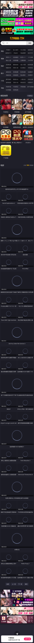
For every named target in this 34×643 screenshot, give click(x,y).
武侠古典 (30, 79)
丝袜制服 (15, 60)
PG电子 (8, 50)
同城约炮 (8, 87)
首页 (8, 584)
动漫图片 (30, 72)
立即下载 (27, 639)
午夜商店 (15, 87)
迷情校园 (8, 82)
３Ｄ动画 (30, 57)
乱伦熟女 (23, 68)
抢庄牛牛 (30, 53)
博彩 (2, 51)
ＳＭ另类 (30, 60)
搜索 (30, 43)
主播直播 (23, 60)
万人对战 (23, 50)
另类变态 (30, 68)
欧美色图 (23, 72)
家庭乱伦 (15, 79)
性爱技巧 (30, 82)
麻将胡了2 (8, 53)
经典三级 (15, 68)
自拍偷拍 (15, 57)
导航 (2, 88)
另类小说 (15, 82)
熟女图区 (23, 75)
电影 (2, 66)
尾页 (26, 584)
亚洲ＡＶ (8, 57)
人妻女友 (23, 79)
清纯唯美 (15, 75)
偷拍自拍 (15, 64)
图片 (2, 73)
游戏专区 (30, 50)
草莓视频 (23, 87)
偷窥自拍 (8, 72)
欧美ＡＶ (23, 57)
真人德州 (15, 50)
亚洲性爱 (8, 64)
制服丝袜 (8, 68)
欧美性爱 (30, 64)
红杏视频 (8, 90)
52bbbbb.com (17, 38)
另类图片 (30, 75)
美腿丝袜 (8, 75)
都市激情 (8, 79)
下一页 (20, 584)
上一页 (14, 584)
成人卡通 (23, 64)
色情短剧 (15, 90)
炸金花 (16, 53)
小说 (2, 81)
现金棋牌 (23, 53)
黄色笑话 (23, 82)
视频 (2, 59)
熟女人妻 (8, 60)
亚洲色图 (15, 72)
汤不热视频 (30, 87)
